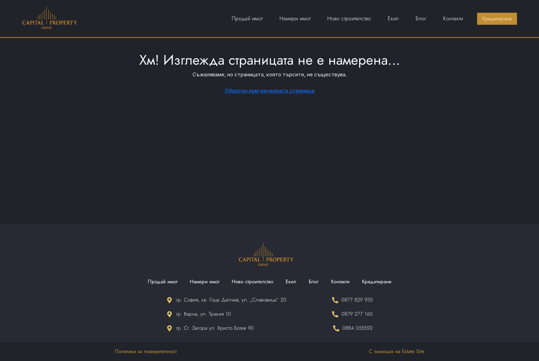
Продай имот (162, 281)
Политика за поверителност (146, 351)
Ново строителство (252, 281)
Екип (291, 281)
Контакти (340, 281)
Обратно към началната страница (270, 90)
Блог (314, 281)
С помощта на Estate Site (397, 351)
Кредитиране (377, 281)
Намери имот (204, 281)
